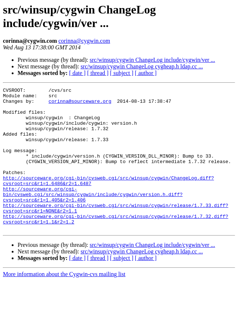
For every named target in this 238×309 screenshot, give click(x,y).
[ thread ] (98, 73)
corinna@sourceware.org (80, 104)
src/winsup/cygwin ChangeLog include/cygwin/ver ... (152, 60)
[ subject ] (121, 73)
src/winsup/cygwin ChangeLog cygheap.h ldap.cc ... (141, 66)
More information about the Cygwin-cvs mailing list (64, 302)
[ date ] (77, 73)
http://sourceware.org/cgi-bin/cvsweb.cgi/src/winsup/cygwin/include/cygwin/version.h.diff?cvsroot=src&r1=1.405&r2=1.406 (92, 216)
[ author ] (146, 73)
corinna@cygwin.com (84, 41)
